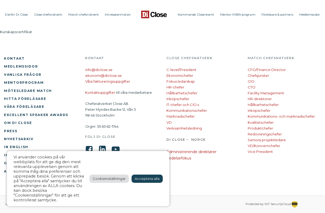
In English (16, 147)
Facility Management (266, 93)
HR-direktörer (260, 99)
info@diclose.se (98, 70)
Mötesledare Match (28, 91)
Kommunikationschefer (186, 110)
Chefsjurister (258, 75)
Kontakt (14, 58)
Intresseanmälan (118, 14)
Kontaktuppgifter (100, 92)
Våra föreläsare (24, 107)
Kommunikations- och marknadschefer (281, 116)
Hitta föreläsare (25, 99)
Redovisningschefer (265, 134)
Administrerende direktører (191, 151)
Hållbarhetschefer (181, 93)
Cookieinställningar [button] (109, 178)
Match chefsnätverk (83, 14)
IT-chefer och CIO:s (182, 105)
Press (10, 131)
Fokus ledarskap (180, 81)
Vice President (260, 151)
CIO (251, 81)
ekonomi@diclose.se (103, 75)
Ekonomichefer (179, 75)
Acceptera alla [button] (147, 178)
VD (169, 122)
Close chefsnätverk (48, 14)
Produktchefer (260, 128)
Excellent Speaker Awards (36, 115)
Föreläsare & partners (277, 14)
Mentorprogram (24, 83)
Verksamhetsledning (184, 128)
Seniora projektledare (267, 140)
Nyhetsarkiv (19, 139)
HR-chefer (175, 87)
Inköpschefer (177, 99)
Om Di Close (18, 123)
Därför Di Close (16, 14)
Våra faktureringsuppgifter (107, 81)
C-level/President (181, 70)
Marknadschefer (180, 116)
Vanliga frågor (23, 75)
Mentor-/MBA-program (237, 14)
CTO (251, 87)
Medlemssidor (309, 14)
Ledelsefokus (178, 158)
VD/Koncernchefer (264, 146)
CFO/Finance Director (267, 70)
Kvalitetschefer (261, 122)
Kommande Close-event (196, 14)
